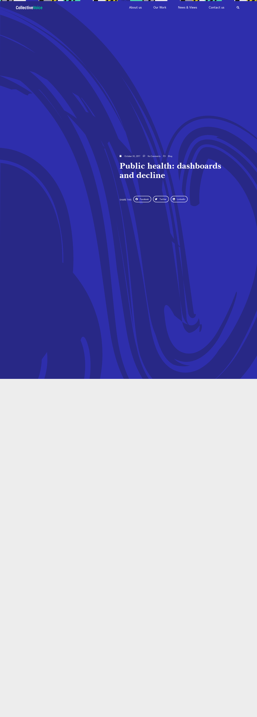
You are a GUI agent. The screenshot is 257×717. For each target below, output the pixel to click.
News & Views (187, 7)
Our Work (159, 7)
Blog (170, 155)
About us (135, 7)
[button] (142, 199)
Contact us (216, 7)
